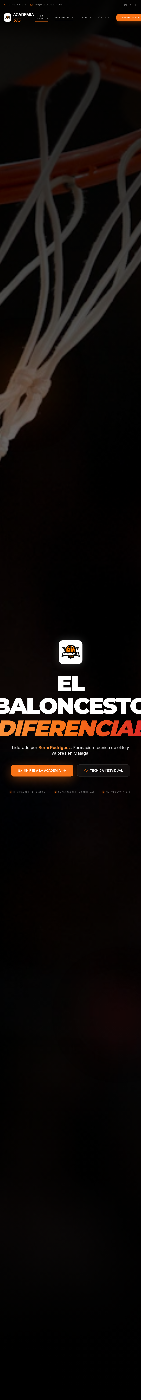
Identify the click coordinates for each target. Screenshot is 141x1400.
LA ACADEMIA (41, 18)
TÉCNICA (85, 17)
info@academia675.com (46, 5)
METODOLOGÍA (64, 18)
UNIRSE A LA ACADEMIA (42, 770)
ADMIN (103, 17)
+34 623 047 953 (15, 5)
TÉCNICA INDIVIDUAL (103, 770)
